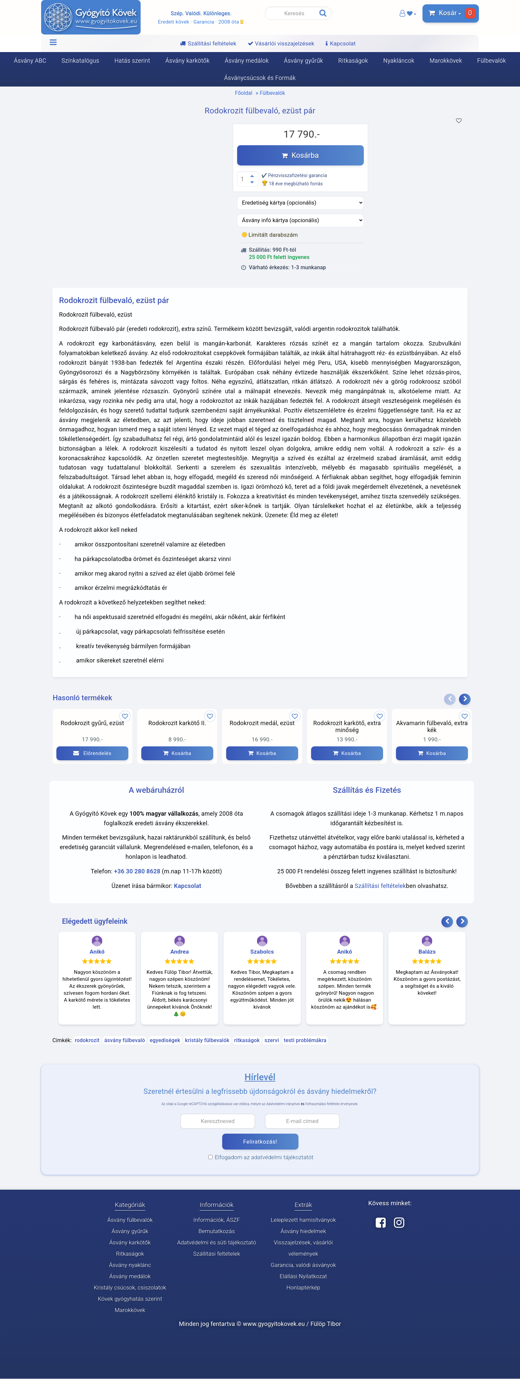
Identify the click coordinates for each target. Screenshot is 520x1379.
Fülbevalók (491, 60)
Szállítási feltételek (380, 886)
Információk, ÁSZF (216, 1220)
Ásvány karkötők (187, 60)
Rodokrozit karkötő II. (177, 723)
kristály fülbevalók (207, 1040)
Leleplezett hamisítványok (303, 1220)
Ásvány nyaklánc (130, 1265)
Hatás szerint (132, 60)
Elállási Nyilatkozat (303, 1276)
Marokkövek (445, 60)
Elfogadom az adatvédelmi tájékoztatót (260, 1157)
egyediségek (165, 1040)
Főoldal (243, 93)
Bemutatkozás (216, 1231)
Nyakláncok (399, 60)
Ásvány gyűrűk (303, 60)
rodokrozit (87, 1040)
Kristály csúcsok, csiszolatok (130, 1288)
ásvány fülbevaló (124, 1040)
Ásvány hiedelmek (303, 1231)
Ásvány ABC (30, 60)
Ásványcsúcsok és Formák (260, 78)
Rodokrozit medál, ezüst (261, 723)
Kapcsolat (187, 886)
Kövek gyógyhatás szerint (130, 1299)
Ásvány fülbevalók (130, 1220)
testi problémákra (305, 1040)
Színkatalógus (80, 60)
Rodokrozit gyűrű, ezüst (92, 723)
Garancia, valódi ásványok (303, 1265)
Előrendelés (92, 753)
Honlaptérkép (303, 1288)
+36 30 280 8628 (137, 871)
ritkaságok (247, 1040)
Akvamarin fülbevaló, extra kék (432, 726)
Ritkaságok (353, 60)
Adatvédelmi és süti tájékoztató (216, 1242)
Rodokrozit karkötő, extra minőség (347, 726)
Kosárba (300, 155)
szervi (271, 1040)
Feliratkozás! (260, 1142)
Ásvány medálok (247, 60)
